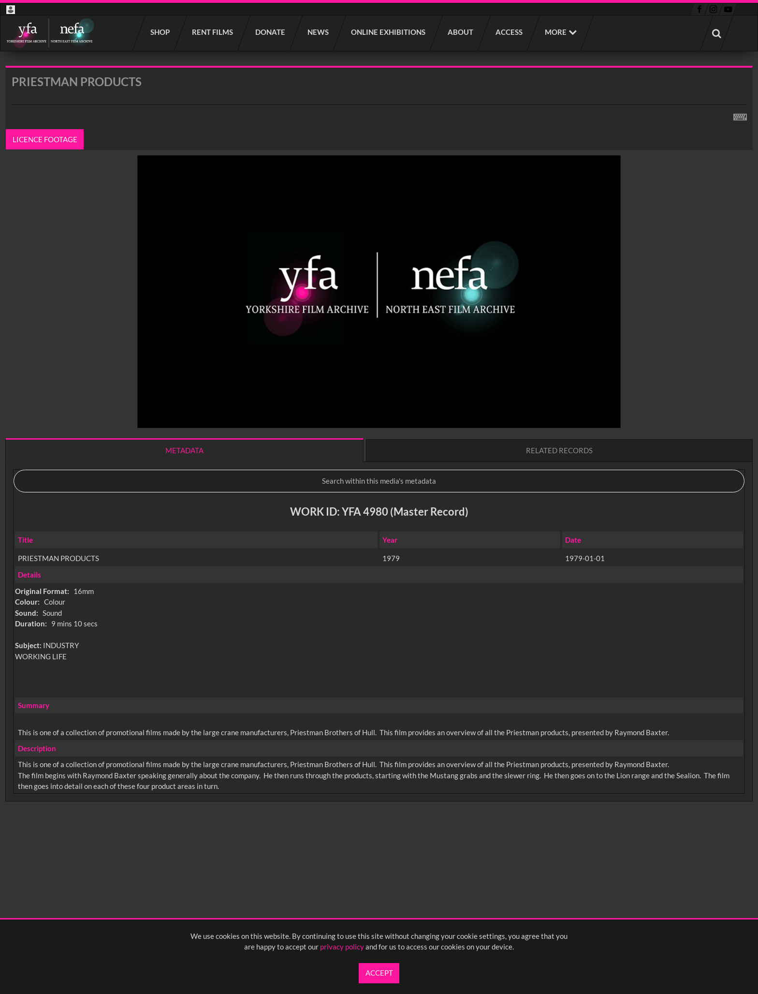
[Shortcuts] (740, 115)
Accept (379, 972)
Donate (271, 32)
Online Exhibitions (388, 32)
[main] (379, 459)
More (556, 32)
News (318, 32)
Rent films (212, 32)
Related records (559, 450)
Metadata (184, 450)
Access (509, 32)
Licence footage (45, 139)
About (461, 32)
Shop (160, 32)
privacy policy (342, 946)
